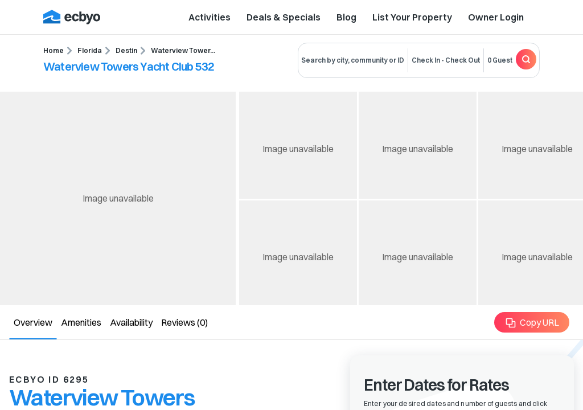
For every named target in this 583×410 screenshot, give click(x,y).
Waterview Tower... (183, 50)
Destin (126, 50)
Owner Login (496, 17)
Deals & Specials (284, 17)
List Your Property (412, 17)
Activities (209, 17)
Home (53, 50)
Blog (346, 17)
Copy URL (532, 323)
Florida (89, 50)
